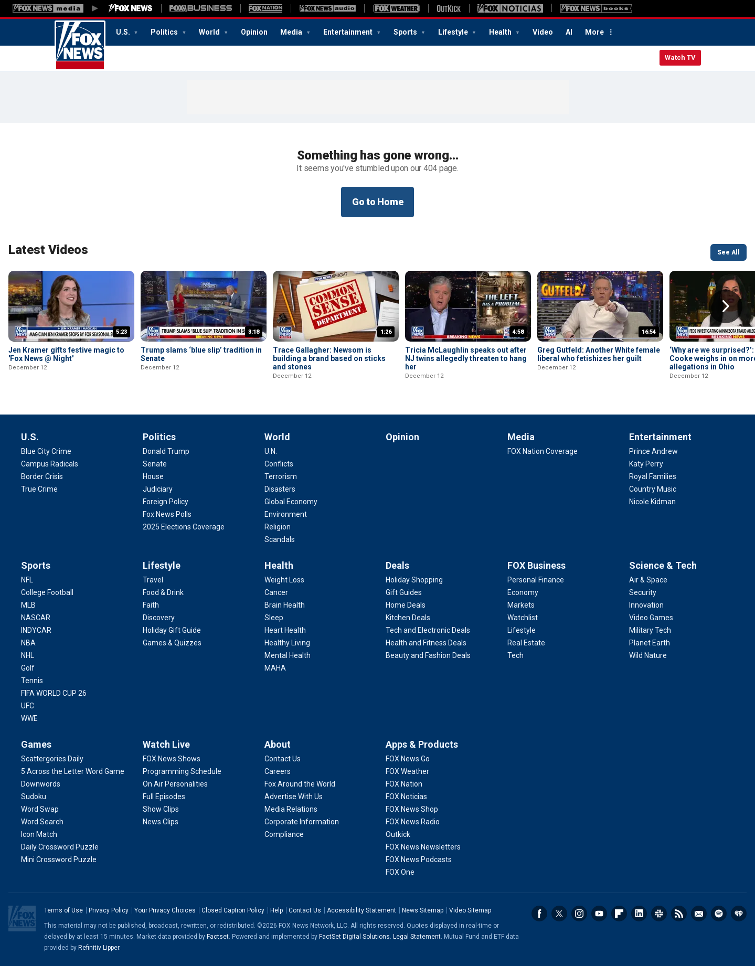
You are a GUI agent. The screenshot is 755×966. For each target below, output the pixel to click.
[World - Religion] (277, 527)
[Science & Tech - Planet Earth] (649, 643)
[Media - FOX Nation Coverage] (542, 451)
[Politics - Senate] (155, 464)
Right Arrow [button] (725, 306)
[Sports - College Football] (47, 592)
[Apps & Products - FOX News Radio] (413, 822)
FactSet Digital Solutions (354, 936)
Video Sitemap (470, 910)
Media (292, 32)
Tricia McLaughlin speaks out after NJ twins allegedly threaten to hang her (466, 358)
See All (728, 252)
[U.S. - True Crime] (39, 489)
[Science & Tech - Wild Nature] (648, 655)
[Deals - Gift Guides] (404, 592)
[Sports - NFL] (27, 580)
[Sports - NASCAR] (35, 617)
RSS (679, 913)
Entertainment (348, 32)
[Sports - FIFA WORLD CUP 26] (54, 693)
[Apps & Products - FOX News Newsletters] (423, 847)
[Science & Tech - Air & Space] (648, 580)
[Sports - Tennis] (32, 680)
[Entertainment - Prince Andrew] (653, 451)
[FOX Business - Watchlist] (522, 617)
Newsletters (699, 913)
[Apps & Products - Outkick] (398, 834)
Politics (165, 32)
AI (569, 32)
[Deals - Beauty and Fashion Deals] (428, 655)
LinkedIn (639, 913)
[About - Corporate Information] (301, 822)
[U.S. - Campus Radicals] (49, 464)
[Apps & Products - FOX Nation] (404, 784)
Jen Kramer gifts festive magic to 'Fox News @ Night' (66, 354)
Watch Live (166, 744)
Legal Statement (417, 936)
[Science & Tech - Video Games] (651, 617)
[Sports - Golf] (28, 668)
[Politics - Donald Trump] (166, 451)
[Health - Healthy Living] (287, 643)
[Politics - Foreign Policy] (165, 501)
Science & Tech (663, 565)
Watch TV (680, 57)
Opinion (254, 32)
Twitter (559, 913)
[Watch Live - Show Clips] (161, 809)
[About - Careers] (277, 771)
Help (276, 910)
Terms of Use (63, 910)
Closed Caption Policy (232, 910)
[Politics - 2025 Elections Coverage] (184, 527)
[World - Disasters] (279, 489)
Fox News (80, 45)
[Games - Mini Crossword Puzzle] (59, 859)
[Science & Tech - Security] (642, 592)
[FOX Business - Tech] (515, 655)
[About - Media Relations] (290, 809)
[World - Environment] (285, 514)
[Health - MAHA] (275, 668)
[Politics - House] (153, 476)
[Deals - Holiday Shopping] (414, 580)
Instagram (579, 913)
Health (501, 32)
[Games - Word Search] (42, 822)
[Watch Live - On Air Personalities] (175, 784)
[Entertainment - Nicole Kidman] (652, 501)
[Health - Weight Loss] (284, 580)
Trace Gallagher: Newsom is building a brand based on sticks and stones (329, 358)
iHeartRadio (739, 913)
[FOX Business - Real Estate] (526, 643)
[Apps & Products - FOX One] (400, 872)
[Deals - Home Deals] (406, 605)
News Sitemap (422, 910)
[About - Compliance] (284, 834)
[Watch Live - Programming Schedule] (182, 771)
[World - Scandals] (279, 539)
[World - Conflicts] (278, 464)
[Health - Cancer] (276, 592)
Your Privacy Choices (165, 910)
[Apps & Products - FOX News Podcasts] (419, 859)
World (210, 32)
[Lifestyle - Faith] (151, 605)
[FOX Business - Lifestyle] (521, 630)
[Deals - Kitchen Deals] (408, 617)
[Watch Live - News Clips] (160, 822)
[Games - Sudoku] (33, 796)
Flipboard (619, 913)
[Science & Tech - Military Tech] (650, 630)
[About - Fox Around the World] (299, 784)
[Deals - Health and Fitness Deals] (426, 643)
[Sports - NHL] (27, 655)
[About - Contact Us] (282, 759)
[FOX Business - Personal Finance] (535, 580)
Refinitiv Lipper (98, 947)
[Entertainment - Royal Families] (652, 476)
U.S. (124, 32)
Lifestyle (454, 32)
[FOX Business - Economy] (522, 592)
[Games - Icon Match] (39, 834)
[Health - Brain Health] (284, 605)
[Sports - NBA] (28, 643)
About (277, 744)
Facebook (539, 913)
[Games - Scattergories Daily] (52, 759)
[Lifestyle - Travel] (153, 580)
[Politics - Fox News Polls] (167, 514)
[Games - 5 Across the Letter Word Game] (72, 771)
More (594, 32)
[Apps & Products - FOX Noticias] (406, 796)
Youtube (599, 913)
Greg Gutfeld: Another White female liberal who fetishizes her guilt (598, 354)
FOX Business (536, 565)
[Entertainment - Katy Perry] (646, 464)
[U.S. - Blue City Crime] (46, 451)
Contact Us (305, 910)
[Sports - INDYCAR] (36, 630)
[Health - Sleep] (273, 617)
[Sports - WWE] (29, 718)
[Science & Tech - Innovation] (646, 605)
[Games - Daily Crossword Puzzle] (60, 847)
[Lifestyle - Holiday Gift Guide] (172, 630)
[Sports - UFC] (27, 706)
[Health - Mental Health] (287, 655)
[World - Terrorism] (280, 476)
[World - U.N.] (270, 451)
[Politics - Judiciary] (158, 489)
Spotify (719, 913)
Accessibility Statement (361, 910)
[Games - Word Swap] (40, 809)
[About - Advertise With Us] (293, 796)
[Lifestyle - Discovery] (159, 617)
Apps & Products (422, 744)
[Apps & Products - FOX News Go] (408, 759)
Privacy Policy (109, 910)
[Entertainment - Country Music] (652, 489)
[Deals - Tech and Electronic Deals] (428, 630)
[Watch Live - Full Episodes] (164, 796)
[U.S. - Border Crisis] (42, 476)
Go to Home (377, 201)
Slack (659, 913)
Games (36, 744)
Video (543, 32)
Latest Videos (48, 249)
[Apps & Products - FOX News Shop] (412, 809)
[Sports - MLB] (28, 605)
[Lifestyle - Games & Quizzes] (172, 643)
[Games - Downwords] (40, 784)
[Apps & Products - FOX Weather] (407, 771)
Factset (218, 936)
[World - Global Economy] (290, 501)
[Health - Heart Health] (285, 630)
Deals (397, 565)
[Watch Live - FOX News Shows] (171, 759)
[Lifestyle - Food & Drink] (163, 592)
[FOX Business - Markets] (521, 605)
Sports (406, 32)
